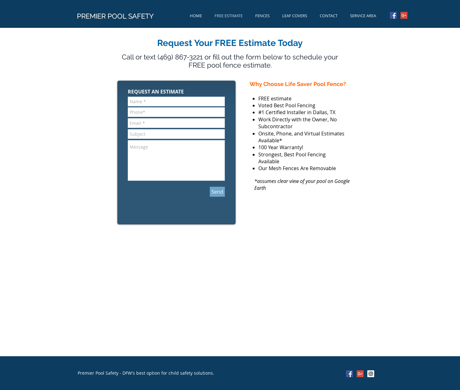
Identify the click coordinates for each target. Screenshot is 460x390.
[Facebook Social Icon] (393, 15)
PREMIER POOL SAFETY (115, 16)
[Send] (217, 192)
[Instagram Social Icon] (370, 373)
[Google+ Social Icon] (404, 15)
